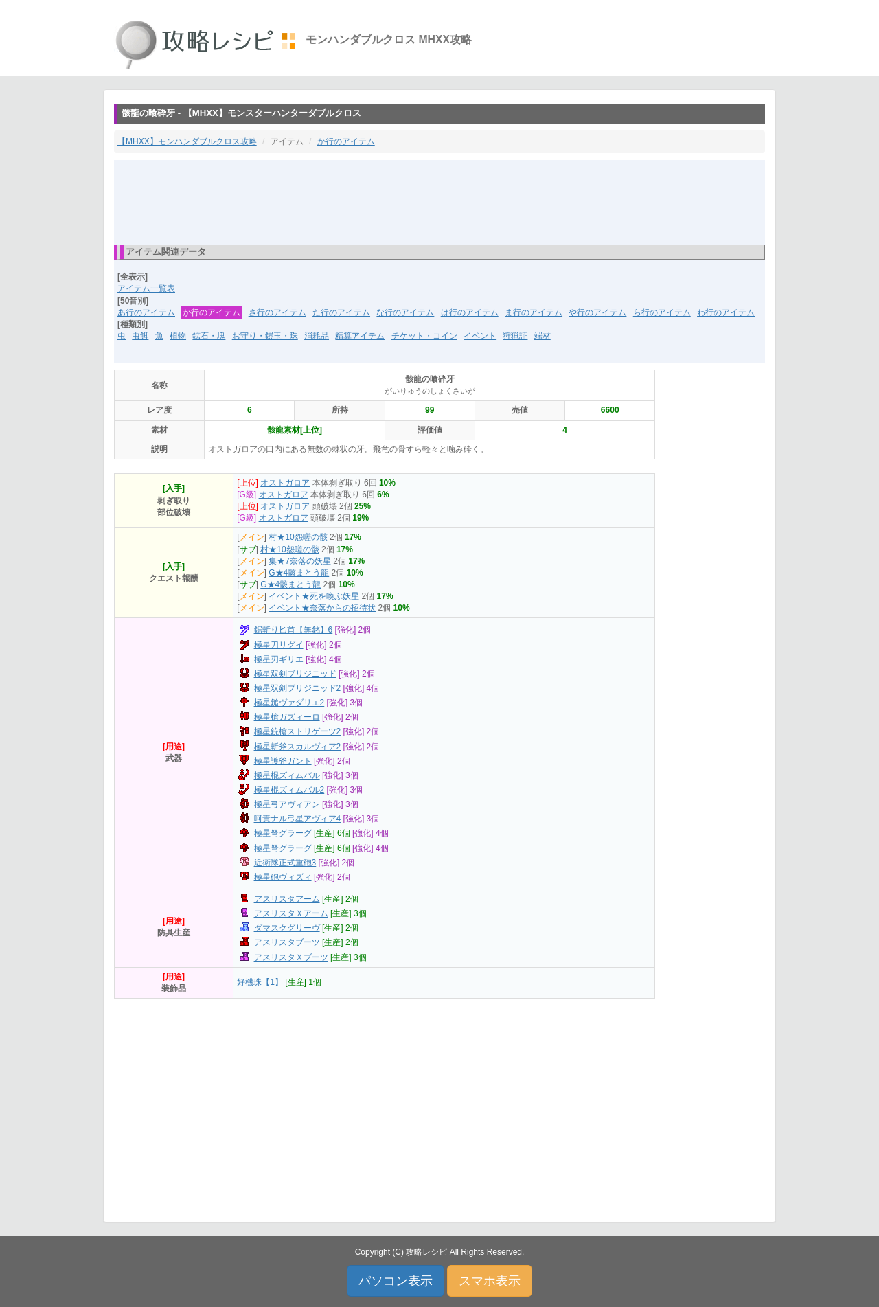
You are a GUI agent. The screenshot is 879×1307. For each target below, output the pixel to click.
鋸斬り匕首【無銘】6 (293, 630)
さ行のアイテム (277, 312)
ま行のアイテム (533, 312)
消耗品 (316, 336)
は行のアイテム (470, 312)
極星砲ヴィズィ (283, 877)
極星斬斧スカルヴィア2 (297, 746)
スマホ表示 (490, 1281)
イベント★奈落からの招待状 (322, 608)
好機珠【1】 (260, 982)
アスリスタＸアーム (291, 913)
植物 (178, 336)
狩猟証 (515, 336)
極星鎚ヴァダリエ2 (289, 702)
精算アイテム (360, 336)
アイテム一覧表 (146, 288)
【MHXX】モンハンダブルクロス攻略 (187, 141)
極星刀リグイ (279, 645)
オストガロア (285, 483)
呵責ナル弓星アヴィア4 (297, 818)
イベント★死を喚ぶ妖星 (314, 596)
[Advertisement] (439, 201)
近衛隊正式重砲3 (285, 862)
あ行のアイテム (146, 312)
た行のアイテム (341, 312)
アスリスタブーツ (287, 942)
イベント (480, 336)
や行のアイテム (597, 312)
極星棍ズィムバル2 (289, 790)
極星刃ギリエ (279, 659)
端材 (542, 336)
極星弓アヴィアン (287, 804)
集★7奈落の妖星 (300, 561)
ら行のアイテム (662, 312)
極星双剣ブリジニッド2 (297, 688)
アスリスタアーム (287, 899)
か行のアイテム (346, 141)
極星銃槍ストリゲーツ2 (297, 731)
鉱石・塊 (208, 336)
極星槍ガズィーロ (287, 717)
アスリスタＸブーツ (291, 957)
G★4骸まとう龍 (299, 573)
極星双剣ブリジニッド (295, 674)
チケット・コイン (424, 336)
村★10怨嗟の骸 (298, 537)
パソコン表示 (395, 1281)
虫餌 (140, 336)
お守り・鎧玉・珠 (265, 336)
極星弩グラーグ (283, 833)
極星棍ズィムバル (287, 775)
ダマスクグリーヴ (287, 928)
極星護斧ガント (283, 761)
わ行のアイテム (726, 312)
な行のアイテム (405, 312)
